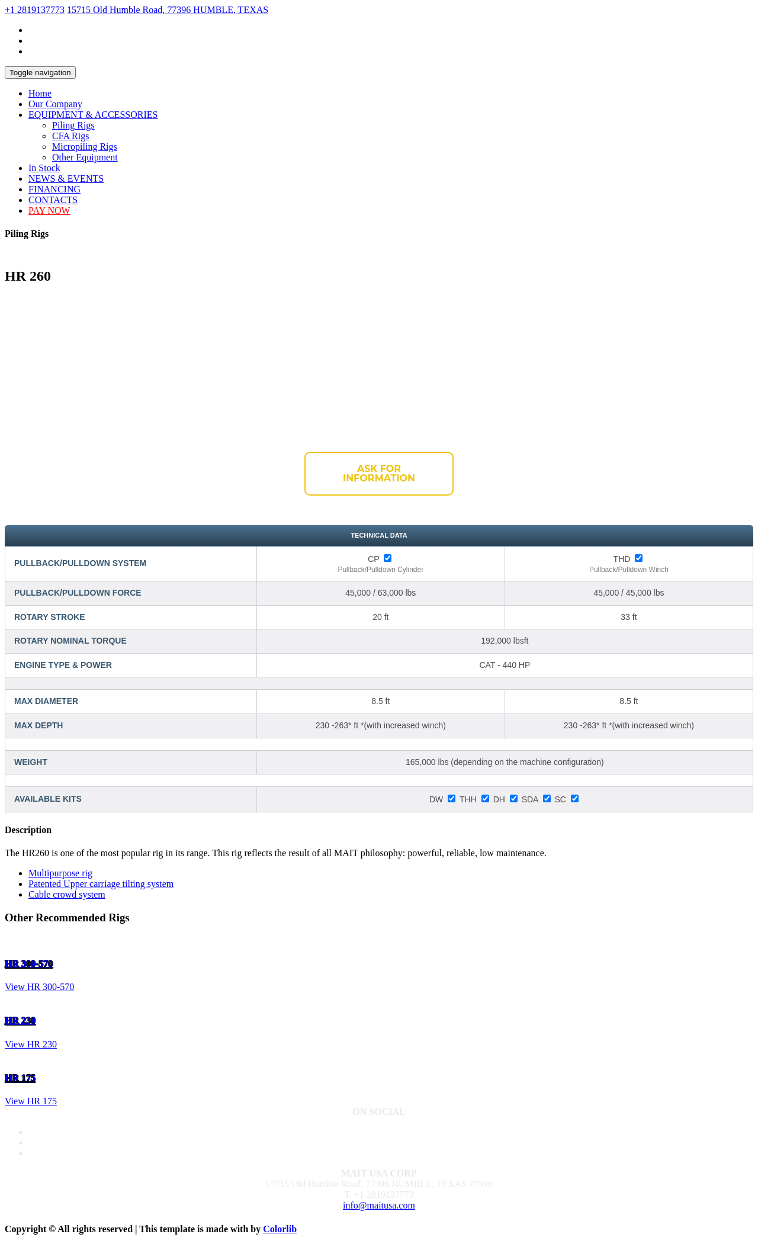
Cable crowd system (66, 894)
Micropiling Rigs (84, 147)
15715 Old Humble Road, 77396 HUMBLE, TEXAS (167, 10)
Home (40, 93)
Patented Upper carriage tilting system (101, 884)
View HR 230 (31, 1044)
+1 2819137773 (35, 10)
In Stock (44, 168)
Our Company (55, 104)
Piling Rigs (73, 125)
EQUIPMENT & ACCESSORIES (93, 115)
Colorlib (280, 1229)
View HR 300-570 (39, 987)
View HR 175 (31, 1101)
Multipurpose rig (60, 873)
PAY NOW (49, 210)
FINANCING (54, 189)
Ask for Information (379, 473)
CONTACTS (53, 200)
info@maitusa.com (379, 1205)
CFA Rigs (70, 136)
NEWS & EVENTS (66, 178)
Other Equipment (85, 157)
